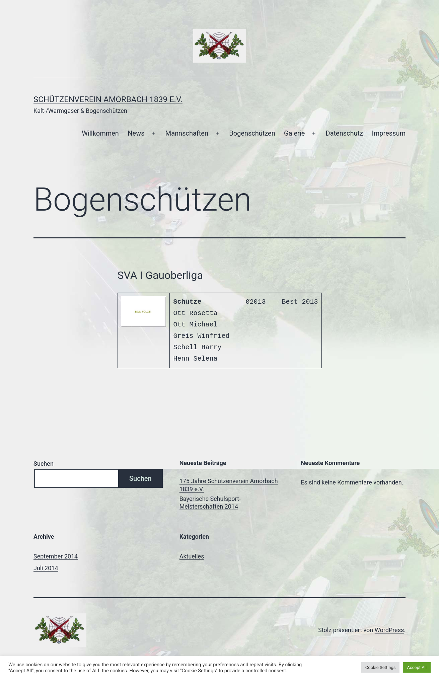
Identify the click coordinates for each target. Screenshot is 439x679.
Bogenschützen (252, 133)
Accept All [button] (417, 667)
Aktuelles (191, 556)
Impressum (389, 133)
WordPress (389, 629)
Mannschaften (186, 133)
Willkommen (100, 133)
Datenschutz (344, 133)
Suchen (43, 463)
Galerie (294, 133)
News (136, 133)
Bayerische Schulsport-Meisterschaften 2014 (210, 502)
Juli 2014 (45, 568)
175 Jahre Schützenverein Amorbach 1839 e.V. (228, 484)
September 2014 (55, 556)
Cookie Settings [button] (380, 667)
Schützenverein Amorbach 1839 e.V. (107, 99)
